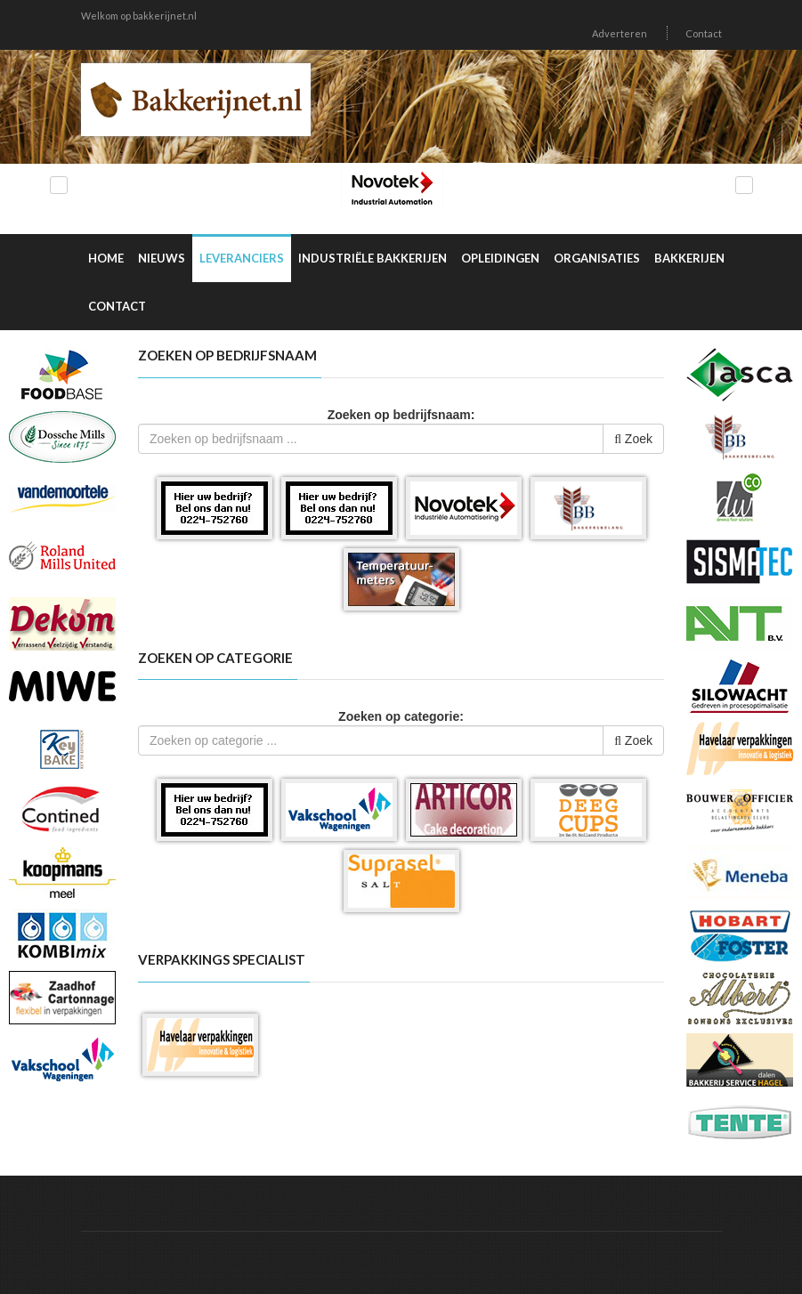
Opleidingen (500, 258)
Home (106, 258)
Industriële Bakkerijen (372, 258)
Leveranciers (241, 258)
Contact (703, 33)
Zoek (633, 439)
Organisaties (597, 258)
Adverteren (619, 33)
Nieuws (161, 258)
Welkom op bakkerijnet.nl (139, 15)
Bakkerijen (689, 258)
